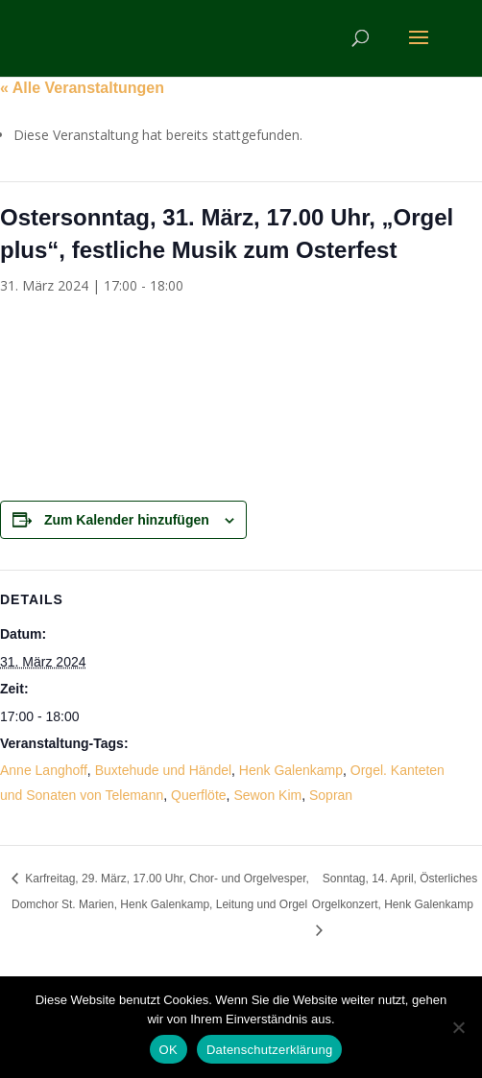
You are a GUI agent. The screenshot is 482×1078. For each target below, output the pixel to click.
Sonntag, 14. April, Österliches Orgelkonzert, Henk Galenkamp (394, 891)
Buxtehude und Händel (163, 770)
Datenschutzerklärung (269, 1050)
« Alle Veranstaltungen (82, 88)
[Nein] (458, 1027)
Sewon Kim (267, 795)
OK (168, 1050)
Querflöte (199, 795)
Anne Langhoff (43, 770)
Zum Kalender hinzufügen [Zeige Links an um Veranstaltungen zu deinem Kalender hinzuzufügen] (126, 519)
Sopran (330, 795)
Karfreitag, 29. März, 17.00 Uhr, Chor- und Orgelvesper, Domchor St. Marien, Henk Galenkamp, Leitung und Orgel (160, 891)
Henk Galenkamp (291, 770)
